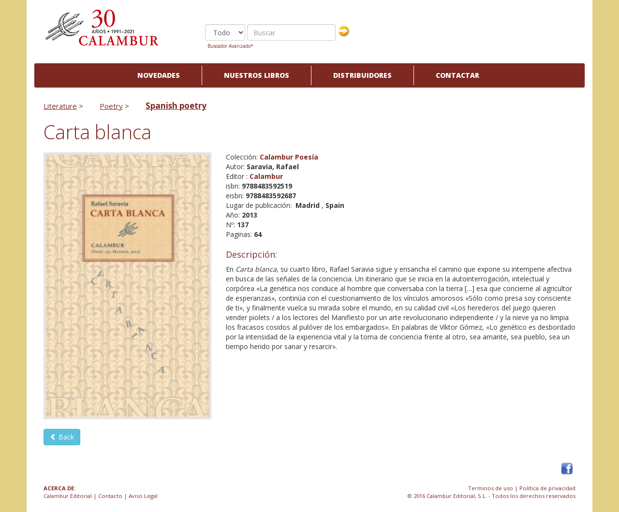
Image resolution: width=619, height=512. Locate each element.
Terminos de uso (490, 488)
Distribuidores (362, 75)
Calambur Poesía (289, 156)
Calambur (266, 176)
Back (62, 436)
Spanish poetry (176, 105)
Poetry (111, 106)
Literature (60, 106)
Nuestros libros (256, 75)
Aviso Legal (143, 495)
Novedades (158, 75)
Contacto (110, 495)
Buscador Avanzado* (230, 46)
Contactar (457, 75)
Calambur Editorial (68, 495)
